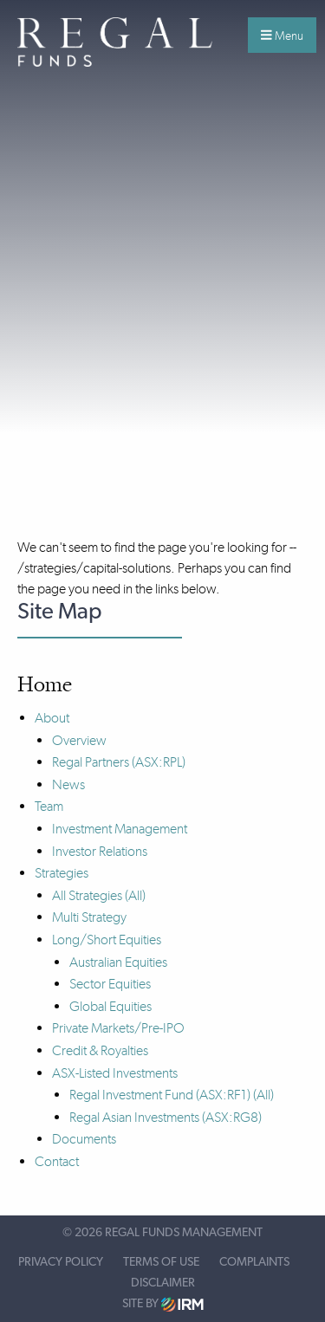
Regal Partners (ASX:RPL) (118, 762)
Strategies (61, 873)
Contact (57, 1161)
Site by (163, 1304)
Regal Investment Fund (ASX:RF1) (159, 1094)
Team (49, 806)
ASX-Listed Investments (115, 1073)
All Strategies (87, 895)
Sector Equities (110, 983)
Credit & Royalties (100, 1050)
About (52, 718)
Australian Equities (118, 962)
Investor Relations (99, 851)
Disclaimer (163, 1283)
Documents (84, 1139)
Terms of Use (161, 1262)
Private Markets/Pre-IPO (118, 1028)
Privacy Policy (60, 1262)
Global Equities (110, 1006)
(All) (135, 895)
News (68, 784)
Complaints (254, 1262)
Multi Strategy (89, 917)
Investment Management (119, 828)
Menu (282, 35)
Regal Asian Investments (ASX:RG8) (165, 1117)
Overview (79, 740)
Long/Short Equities (106, 939)
